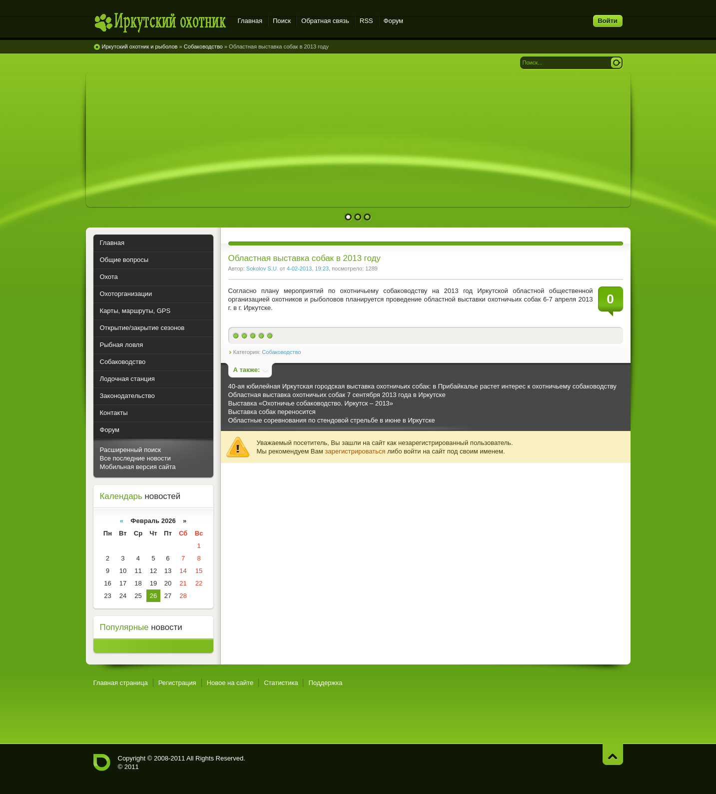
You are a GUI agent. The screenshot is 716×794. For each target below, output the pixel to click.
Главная (250, 20)
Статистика (281, 682)
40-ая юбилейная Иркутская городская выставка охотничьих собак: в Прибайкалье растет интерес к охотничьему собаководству (422, 386)
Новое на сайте (230, 682)
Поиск (282, 20)
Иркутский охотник (159, 22)
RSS (366, 20)
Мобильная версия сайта (138, 466)
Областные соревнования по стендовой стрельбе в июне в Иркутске (331, 420)
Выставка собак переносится (272, 412)
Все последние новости (135, 458)
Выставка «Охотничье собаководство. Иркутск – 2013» (310, 403)
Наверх (613, 754)
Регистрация (177, 682)
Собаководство (281, 352)
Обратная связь (325, 20)
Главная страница (120, 682)
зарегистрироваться (355, 451)
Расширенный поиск (130, 450)
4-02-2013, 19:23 (308, 269)
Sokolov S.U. (262, 269)
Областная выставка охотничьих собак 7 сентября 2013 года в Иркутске (337, 394)
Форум (394, 20)
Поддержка (325, 682)
